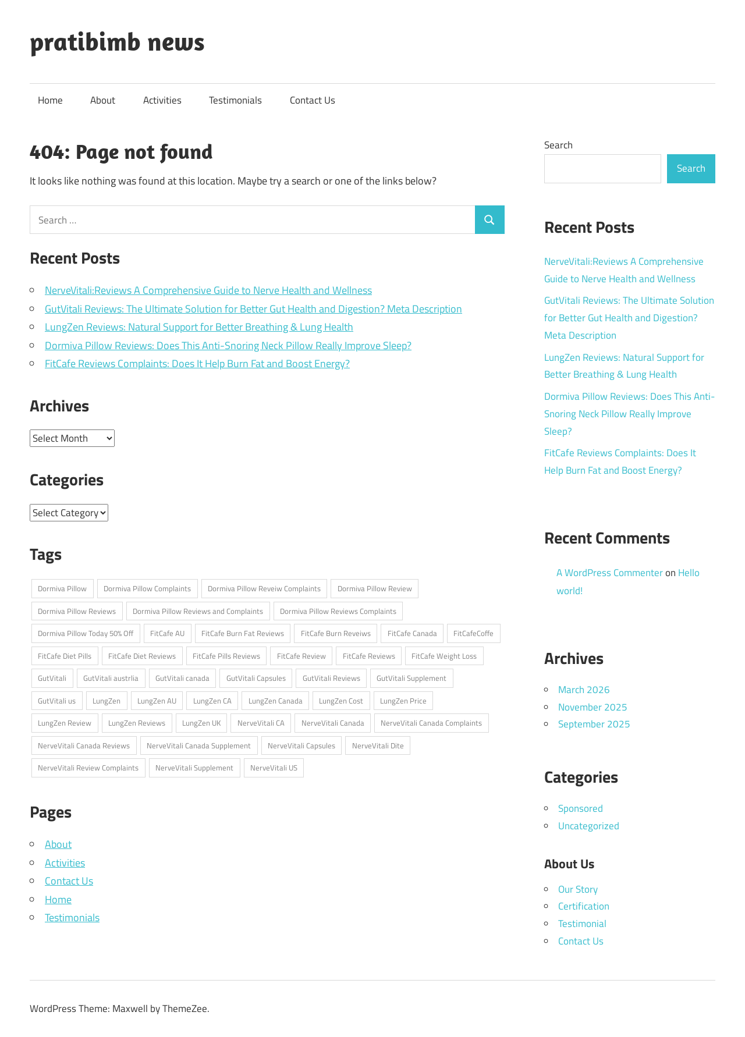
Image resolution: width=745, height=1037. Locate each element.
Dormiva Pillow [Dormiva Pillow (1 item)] (62, 588)
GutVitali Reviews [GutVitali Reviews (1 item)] (331, 678)
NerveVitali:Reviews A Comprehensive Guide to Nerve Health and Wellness (208, 290)
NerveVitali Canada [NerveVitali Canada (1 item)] (332, 723)
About (102, 100)
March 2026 (584, 689)
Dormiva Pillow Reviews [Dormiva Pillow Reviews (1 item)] (77, 611)
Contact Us (312, 100)
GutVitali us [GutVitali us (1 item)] (57, 700)
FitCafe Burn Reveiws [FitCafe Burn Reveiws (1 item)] (336, 633)
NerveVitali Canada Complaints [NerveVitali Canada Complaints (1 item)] (431, 723)
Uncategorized (588, 825)
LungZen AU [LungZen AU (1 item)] (156, 700)
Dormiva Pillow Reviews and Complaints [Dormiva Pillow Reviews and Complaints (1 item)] (198, 611)
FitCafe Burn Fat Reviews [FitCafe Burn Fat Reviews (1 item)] (242, 633)
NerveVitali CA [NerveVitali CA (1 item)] (261, 723)
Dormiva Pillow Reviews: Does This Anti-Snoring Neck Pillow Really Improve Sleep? (228, 345)
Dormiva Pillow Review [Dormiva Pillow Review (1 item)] (375, 588)
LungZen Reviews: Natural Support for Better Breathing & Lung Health (199, 327)
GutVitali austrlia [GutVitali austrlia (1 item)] (111, 678)
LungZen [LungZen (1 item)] (106, 700)
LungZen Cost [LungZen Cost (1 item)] (341, 700)
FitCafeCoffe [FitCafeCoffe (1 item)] (473, 633)
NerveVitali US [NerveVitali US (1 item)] (273, 767)
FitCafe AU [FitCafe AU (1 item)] (167, 633)
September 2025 (594, 723)
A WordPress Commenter (609, 572)
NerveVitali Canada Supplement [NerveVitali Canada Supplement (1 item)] (199, 745)
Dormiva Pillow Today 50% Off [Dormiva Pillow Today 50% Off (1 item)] (85, 633)
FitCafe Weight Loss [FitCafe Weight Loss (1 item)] (444, 656)
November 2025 (592, 707)
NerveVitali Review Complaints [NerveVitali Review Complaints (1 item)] (88, 767)
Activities (162, 100)
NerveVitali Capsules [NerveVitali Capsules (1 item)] (301, 745)
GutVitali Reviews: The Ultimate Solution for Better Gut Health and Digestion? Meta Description (253, 309)
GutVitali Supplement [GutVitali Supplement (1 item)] (411, 678)
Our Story (578, 889)
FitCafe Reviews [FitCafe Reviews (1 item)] (369, 656)
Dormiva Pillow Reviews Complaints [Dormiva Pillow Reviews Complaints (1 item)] (338, 611)
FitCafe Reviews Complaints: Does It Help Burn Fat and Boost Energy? (197, 363)
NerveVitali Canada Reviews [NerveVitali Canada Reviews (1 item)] (84, 745)
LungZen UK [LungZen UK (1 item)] (201, 723)
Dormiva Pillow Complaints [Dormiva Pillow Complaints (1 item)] (147, 588)
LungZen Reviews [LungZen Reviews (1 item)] (136, 723)
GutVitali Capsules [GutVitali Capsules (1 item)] (256, 678)
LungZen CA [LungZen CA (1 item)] (212, 700)
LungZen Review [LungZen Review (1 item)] (64, 723)
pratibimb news (117, 41)
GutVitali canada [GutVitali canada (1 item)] (182, 678)
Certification (583, 906)
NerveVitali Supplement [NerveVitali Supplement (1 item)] (194, 767)
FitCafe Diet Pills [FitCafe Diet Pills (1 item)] (64, 656)
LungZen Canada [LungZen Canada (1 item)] (276, 700)
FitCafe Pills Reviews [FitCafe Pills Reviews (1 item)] (226, 656)
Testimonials (235, 100)
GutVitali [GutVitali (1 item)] (52, 678)
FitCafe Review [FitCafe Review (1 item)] (301, 656)
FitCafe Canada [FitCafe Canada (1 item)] (412, 633)
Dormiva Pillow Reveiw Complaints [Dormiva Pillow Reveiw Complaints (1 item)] (264, 588)
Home (50, 100)
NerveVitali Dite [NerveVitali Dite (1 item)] (378, 745)
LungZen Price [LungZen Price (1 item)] (403, 700)
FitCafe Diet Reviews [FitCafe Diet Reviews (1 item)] (142, 656)
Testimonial (582, 923)
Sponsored (580, 808)
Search (558, 144)
